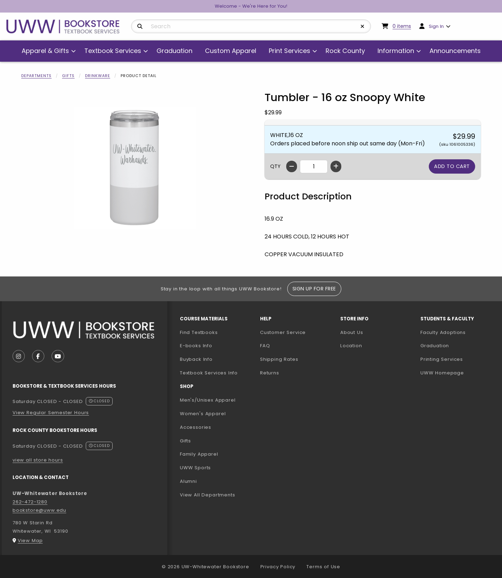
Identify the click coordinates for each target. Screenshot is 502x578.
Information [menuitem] (396, 50)
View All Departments (207, 495)
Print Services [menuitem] (289, 50)
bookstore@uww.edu (39, 510)
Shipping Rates (279, 359)
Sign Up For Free (314, 288)
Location (351, 345)
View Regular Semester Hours (51, 412)
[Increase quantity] (335, 166)
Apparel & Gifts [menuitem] (45, 50)
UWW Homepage (457, 372)
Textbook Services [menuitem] (112, 50)
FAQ (265, 345)
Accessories (195, 427)
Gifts (68, 75)
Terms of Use (323, 566)
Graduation (434, 345)
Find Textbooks (199, 332)
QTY (275, 166)
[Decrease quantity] (291, 166)
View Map (30, 540)
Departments (36, 75)
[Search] (140, 26)
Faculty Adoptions (457, 332)
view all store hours (38, 460)
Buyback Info (196, 359)
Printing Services (457, 359)
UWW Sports (195, 467)
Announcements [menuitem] (455, 50)
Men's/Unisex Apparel (208, 400)
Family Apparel (199, 454)
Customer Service (283, 332)
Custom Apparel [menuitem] (230, 50)
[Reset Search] (362, 26)
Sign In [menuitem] (436, 26)
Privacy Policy (278, 566)
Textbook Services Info (217, 372)
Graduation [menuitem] (174, 50)
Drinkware (97, 75)
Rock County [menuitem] (345, 50)
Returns (269, 373)
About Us (351, 332)
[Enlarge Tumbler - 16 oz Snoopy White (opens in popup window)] (135, 168)
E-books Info (196, 345)
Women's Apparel (203, 413)
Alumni (188, 481)
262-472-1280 (30, 502)
